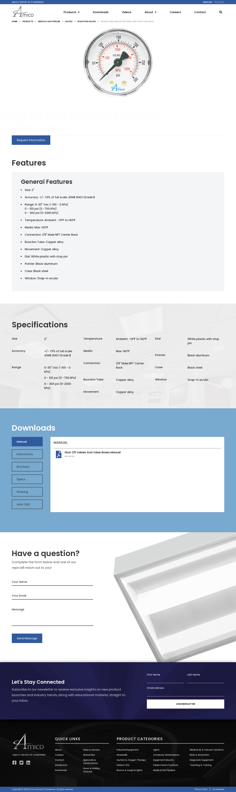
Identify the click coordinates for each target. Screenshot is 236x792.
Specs (21, 479)
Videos (126, 12)
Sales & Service (91, 749)
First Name (153, 674)
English (207, 2)
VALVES (68, 21)
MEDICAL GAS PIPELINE (49, 21)
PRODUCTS (27, 21)
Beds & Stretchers (199, 754)
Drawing (22, 492)
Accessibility (218, 789)
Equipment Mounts (163, 760)
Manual (22, 442)
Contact (200, 12)
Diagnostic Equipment (202, 760)
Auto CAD (23, 504)
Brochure (23, 467)
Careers (175, 12)
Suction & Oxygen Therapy (131, 760)
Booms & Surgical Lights (129, 770)
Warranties (89, 754)
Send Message (27, 638)
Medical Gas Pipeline (164, 770)
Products (72, 12)
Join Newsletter (185, 704)
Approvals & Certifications (90, 761)
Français (219, 2)
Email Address (155, 688)
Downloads (100, 12)
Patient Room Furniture (165, 765)
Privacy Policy (201, 789)
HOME (14, 21)
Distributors (61, 765)
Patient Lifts (123, 765)
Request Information (31, 140)
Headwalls (122, 754)
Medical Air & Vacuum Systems (206, 749)
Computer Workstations (166, 754)
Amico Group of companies (28, 2)
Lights (156, 749)
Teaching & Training (201, 765)
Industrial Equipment (128, 749)
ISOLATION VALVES (86, 21)
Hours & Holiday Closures (91, 770)
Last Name (193, 674)
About (150, 12)
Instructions (25, 454)
